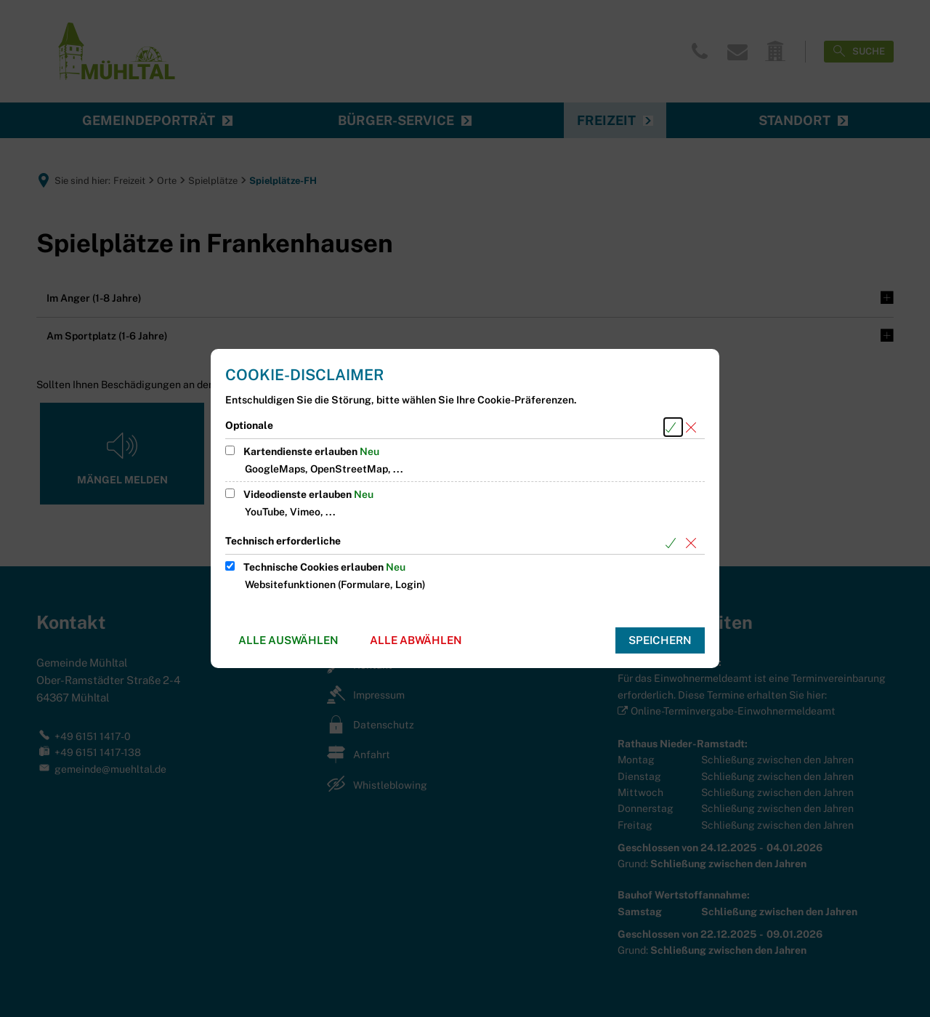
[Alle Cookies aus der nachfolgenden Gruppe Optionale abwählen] (693, 427)
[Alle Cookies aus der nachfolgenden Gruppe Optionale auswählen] (673, 427)
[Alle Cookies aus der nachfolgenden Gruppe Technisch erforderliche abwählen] (693, 543)
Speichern (660, 640)
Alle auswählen (288, 640)
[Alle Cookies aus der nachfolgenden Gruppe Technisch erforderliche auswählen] (673, 543)
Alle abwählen (416, 640)
